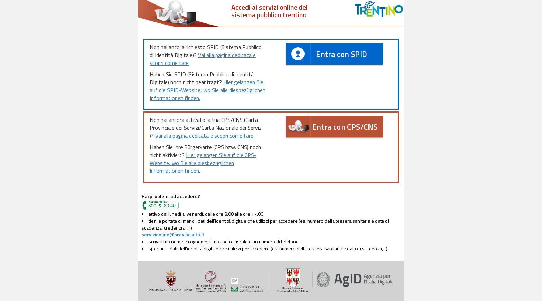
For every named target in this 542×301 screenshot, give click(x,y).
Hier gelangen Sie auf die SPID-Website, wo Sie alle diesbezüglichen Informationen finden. (207, 90)
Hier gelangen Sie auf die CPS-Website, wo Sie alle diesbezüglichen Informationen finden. (203, 163)
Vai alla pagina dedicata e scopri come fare (203, 59)
